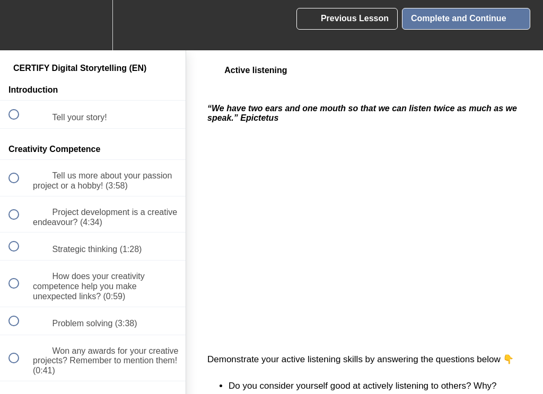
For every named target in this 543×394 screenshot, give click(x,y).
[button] (19, 25)
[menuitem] (92, 25)
